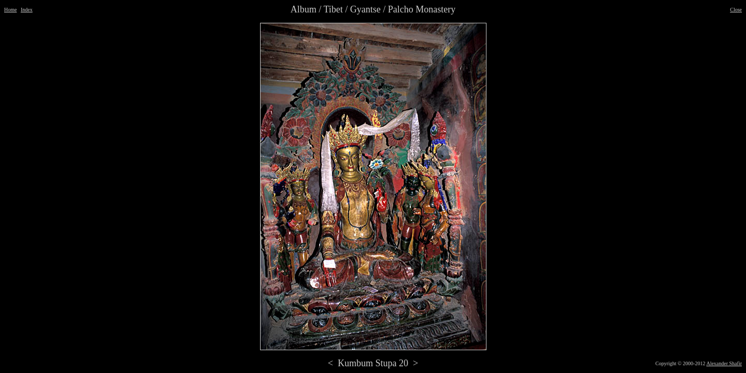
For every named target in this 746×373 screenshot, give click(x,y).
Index (27, 9)
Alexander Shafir (724, 363)
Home (10, 9)
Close (736, 9)
